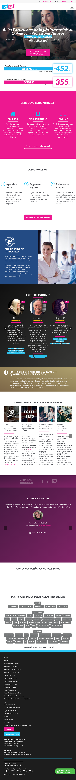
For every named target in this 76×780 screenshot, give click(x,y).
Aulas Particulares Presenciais (14, 696)
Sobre (6, 660)
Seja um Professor (10, 711)
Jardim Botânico (48, 619)
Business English (9, 675)
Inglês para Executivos (11, 672)
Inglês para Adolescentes (12, 669)
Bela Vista (19, 635)
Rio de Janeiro (38, 612)
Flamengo (66, 615)
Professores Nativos (10, 678)
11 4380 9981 (63, 1)
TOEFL (24, 430)
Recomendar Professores (12, 708)
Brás (26, 635)
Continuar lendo (9, 464)
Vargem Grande (43, 626)
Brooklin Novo (45, 635)
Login (6, 702)
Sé (25, 642)
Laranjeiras (67, 619)
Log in (72, 1)
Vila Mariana (53, 642)
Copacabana (49, 615)
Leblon (8, 622)
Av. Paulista (9, 635)
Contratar (8, 729)
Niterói (37, 603)
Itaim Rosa (18, 642)
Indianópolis (22, 638)
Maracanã (23, 622)
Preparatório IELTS (10, 687)
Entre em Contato (10, 705)
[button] (72, 7)
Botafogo (21, 615)
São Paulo (37, 631)
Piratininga (39, 606)
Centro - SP (67, 635)
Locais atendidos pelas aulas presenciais (17, 725)
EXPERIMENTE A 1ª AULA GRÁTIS (38, 52)
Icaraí (30, 606)
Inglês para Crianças (11, 666)
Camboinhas (13, 606)
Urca (34, 626)
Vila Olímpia (64, 642)
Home (6, 657)
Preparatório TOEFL (10, 684)
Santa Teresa (53, 622)
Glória (14, 619)
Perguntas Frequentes (11, 663)
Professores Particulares (12, 681)
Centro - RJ (38, 615)
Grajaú (21, 619)
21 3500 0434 (47, 1)
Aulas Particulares (10, 690)
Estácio (58, 615)
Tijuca (28, 626)
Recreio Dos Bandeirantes (38, 622)
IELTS (31, 428)
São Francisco (50, 606)
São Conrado (65, 622)
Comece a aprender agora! (38, 146)
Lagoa (58, 619)
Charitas (23, 606)
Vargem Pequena (56, 626)
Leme (15, 622)
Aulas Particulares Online (12, 693)
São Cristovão (18, 626)
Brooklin (34, 635)
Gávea (7, 619)
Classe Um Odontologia (44, 525)
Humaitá (29, 619)
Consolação (11, 638)
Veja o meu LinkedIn (39, 533)
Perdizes (66, 638)
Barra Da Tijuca (11, 615)
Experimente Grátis (12, 734)
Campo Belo (57, 635)
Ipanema (37, 619)
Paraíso (10, 642)
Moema (58, 638)
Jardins (41, 638)
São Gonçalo (62, 606)
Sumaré (31, 642)
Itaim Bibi (33, 638)
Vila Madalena (41, 642)
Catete (30, 615)
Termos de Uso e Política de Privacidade (17, 699)
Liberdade (49, 638)
